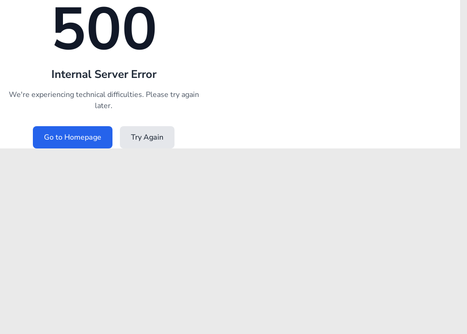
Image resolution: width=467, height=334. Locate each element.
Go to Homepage (72, 137)
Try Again (147, 137)
